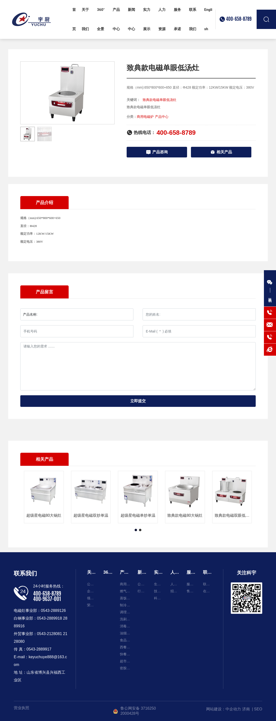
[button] (136, 530)
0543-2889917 (39, 649)
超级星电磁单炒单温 (138, 515)
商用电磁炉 (145, 117)
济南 (246, 709)
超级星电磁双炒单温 (90, 515)
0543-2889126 (53, 610)
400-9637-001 (47, 599)
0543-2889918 (49, 618)
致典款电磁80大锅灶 (185, 515)
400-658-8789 (239, 19)
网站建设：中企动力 (223, 709)
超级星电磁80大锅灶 (44, 515)
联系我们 (25, 573)
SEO (258, 709)
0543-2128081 (49, 634)
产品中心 (161, 117)
